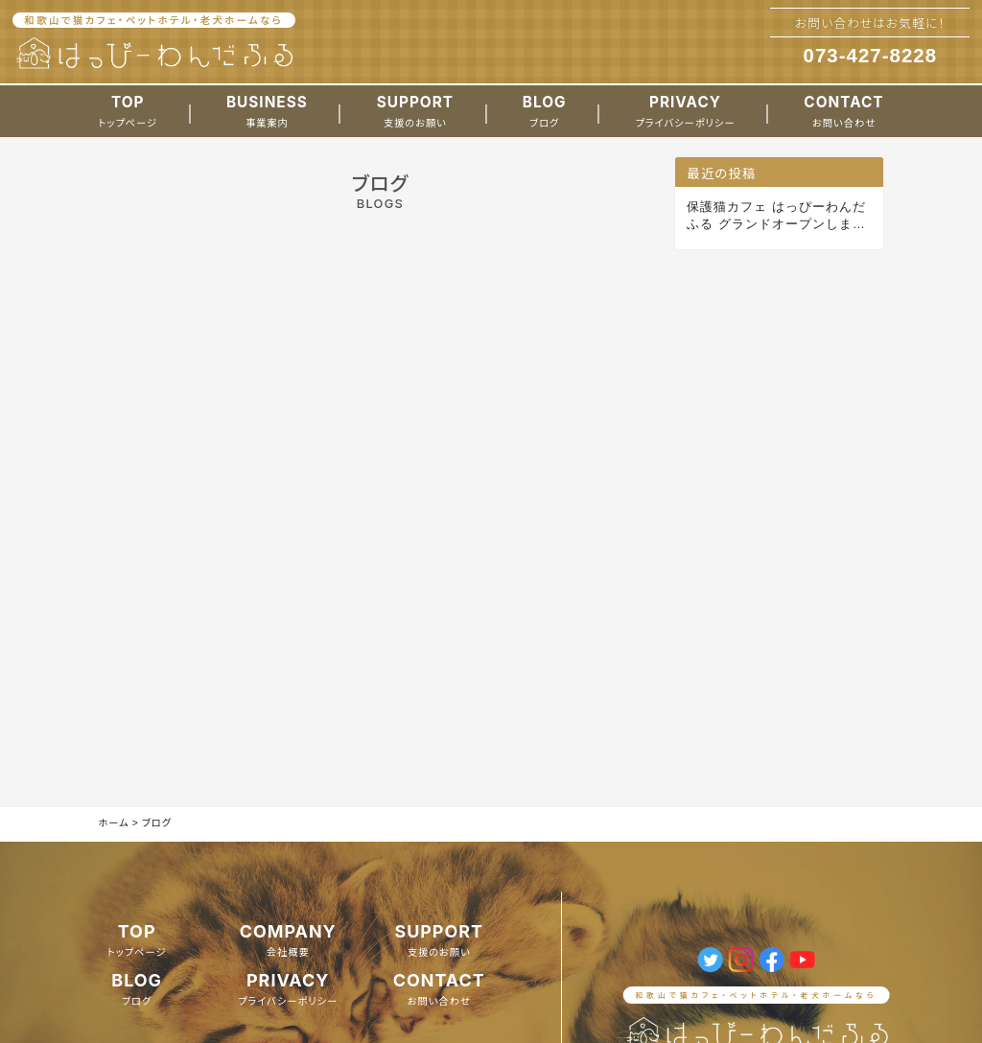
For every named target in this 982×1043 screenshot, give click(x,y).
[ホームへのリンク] (153, 54)
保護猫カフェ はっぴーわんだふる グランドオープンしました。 (776, 216)
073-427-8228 (870, 55)
